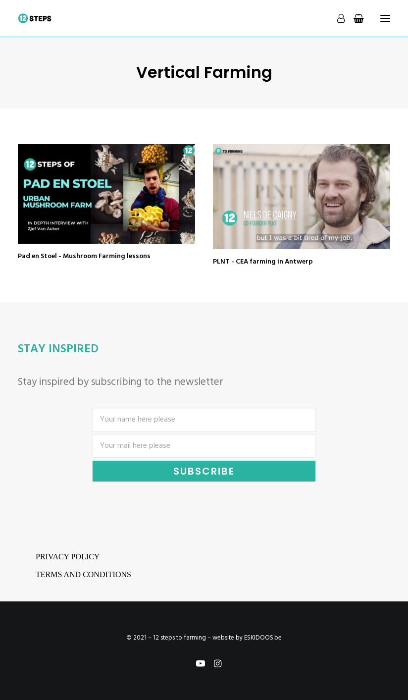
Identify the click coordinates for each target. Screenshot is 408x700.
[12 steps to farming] (35, 18)
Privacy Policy (68, 556)
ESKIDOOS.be (263, 638)
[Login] (336, 18)
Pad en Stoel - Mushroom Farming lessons (84, 256)
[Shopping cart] (354, 18)
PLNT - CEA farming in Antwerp (263, 262)
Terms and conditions (83, 574)
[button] (106, 193)
